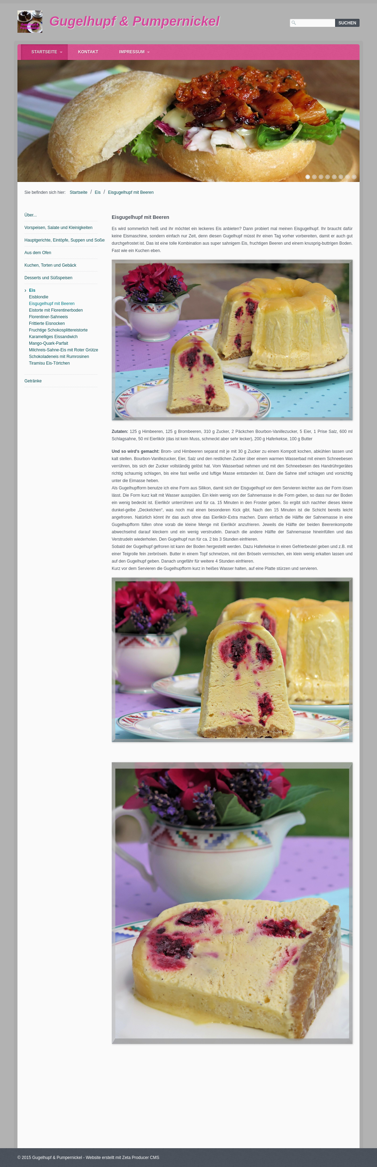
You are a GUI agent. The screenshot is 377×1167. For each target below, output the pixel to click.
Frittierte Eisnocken (47, 323)
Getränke (33, 381)
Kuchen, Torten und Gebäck (50, 265)
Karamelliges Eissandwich (53, 336)
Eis (98, 192)
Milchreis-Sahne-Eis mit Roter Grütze (63, 350)
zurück (10, 119)
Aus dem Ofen (37, 252)
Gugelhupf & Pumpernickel (134, 21)
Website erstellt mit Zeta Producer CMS (123, 1157)
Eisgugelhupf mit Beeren (131, 192)
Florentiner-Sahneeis (48, 316)
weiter (366, 119)
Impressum (132, 51)
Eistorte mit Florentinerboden (56, 310)
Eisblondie (38, 297)
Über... (30, 215)
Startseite (44, 51)
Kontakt (88, 51)
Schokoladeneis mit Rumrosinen (59, 356)
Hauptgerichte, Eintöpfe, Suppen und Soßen (61, 240)
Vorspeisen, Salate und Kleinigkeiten (58, 227)
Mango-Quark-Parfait (48, 343)
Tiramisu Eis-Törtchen (49, 363)
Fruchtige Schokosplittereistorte (58, 330)
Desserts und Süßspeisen (48, 277)
